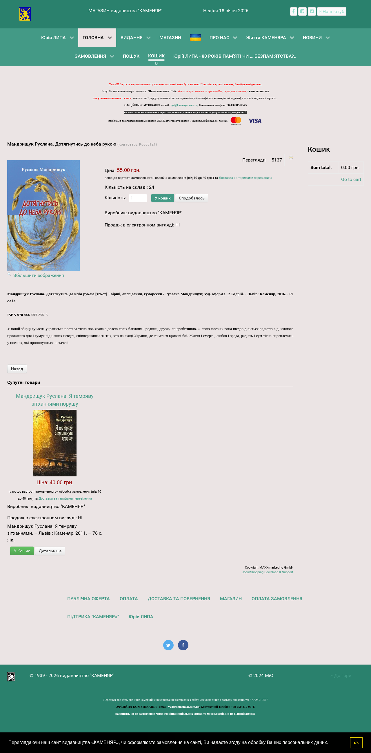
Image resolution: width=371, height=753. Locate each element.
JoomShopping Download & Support (267, 572)
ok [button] (356, 742)
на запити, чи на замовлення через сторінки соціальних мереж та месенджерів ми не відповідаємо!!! (185, 112)
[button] (330, 743)
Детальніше (50, 551)
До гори (340, 675)
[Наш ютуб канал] (331, 11)
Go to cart (351, 179)
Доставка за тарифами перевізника (245, 178)
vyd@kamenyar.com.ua (184, 105)
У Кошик (22, 551)
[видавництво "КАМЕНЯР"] (25, 14)
